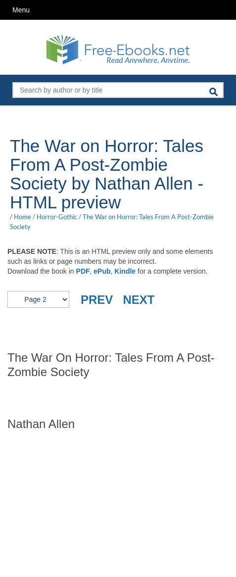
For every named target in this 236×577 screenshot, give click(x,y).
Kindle (125, 271)
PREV (97, 299)
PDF (83, 271)
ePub (102, 271)
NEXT (138, 299)
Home (22, 217)
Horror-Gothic (57, 217)
